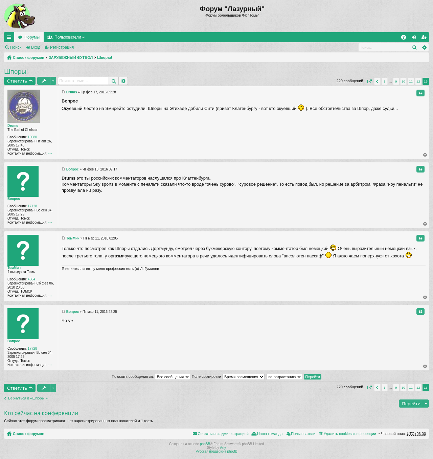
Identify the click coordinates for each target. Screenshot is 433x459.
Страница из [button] (368, 81)
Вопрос (13, 199)
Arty (223, 448)
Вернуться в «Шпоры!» (28, 398)
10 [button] (403, 81)
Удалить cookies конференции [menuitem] (350, 434)
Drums (12, 126)
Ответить (17, 81)
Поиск (15, 47)
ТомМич (14, 268)
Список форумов (28, 57)
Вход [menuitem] (415, 38)
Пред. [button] (377, 81)
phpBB (205, 444)
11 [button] (411, 81)
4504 (31, 279)
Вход (35, 47)
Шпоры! (104, 57)
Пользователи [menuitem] (303, 434)
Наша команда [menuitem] (269, 434)
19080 (32, 137)
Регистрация (62, 47)
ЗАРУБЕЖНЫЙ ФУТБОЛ (71, 57)
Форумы (32, 37)
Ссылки (10, 38)
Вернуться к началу (425, 155)
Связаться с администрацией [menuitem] (223, 434)
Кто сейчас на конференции (41, 413)
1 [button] (385, 81)
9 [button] (396, 81)
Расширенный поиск (424, 47)
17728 (32, 206)
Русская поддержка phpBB (216, 451)
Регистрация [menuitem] (425, 38)
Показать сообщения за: (151, 376)
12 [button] (418, 81)
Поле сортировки (228, 376)
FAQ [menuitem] (406, 38)
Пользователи (67, 37)
